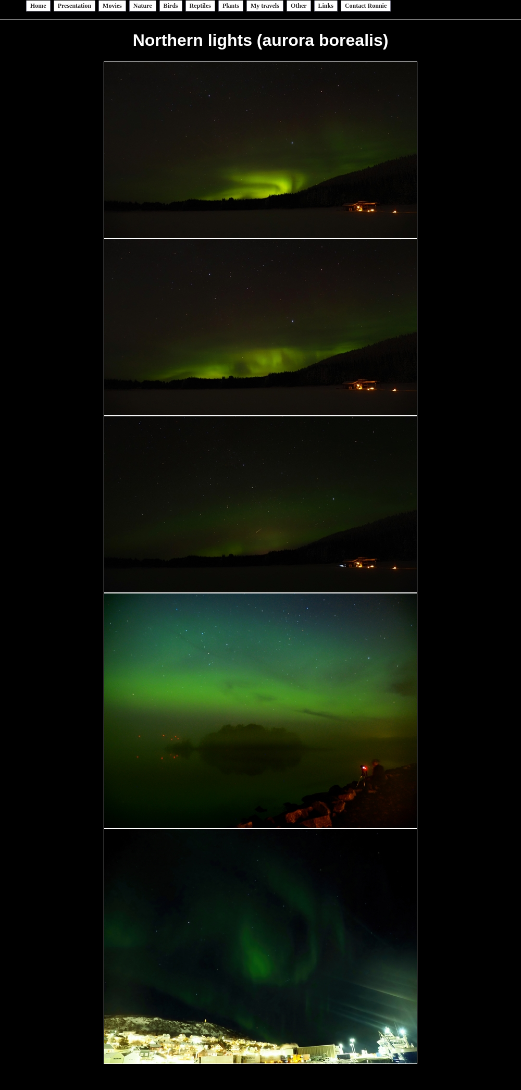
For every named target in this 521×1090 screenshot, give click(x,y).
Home (38, 5)
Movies (112, 5)
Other (299, 5)
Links (325, 5)
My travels (265, 5)
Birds (171, 5)
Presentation (74, 5)
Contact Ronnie (366, 5)
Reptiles (200, 5)
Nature (142, 5)
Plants (230, 5)
